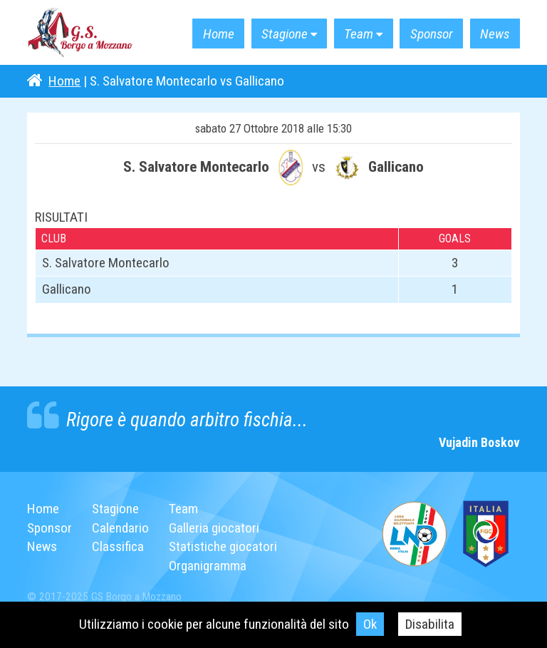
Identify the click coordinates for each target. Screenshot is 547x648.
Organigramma (207, 565)
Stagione (284, 34)
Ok (370, 624)
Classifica (118, 546)
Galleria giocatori (214, 528)
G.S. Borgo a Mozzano (80, 32)
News (494, 34)
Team (358, 34)
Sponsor (431, 34)
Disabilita (429, 624)
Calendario (120, 528)
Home (218, 34)
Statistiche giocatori (223, 546)
